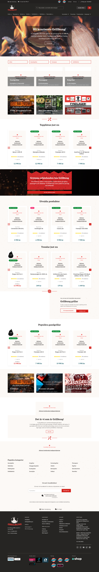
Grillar (10, 14)
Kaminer (22, 14)
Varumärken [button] (65, 14)
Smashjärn (32, 476)
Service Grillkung (46, 528)
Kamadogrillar (40, 62)
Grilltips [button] (70, 1)
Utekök (28, 14)
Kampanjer (49, 43)
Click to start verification (51, 500)
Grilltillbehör (35, 14)
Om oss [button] (75, 1)
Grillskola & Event (63, 530)
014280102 (89, 1)
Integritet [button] (61, 534)
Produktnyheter (80, 14)
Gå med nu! (67, 495)
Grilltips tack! (82, 313)
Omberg (44, 533)
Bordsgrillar (54, 473)
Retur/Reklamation (63, 536)
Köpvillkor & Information (48, 526)
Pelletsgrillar (11, 473)
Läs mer (49, 436)
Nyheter (61, 526)
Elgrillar (74, 470)
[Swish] (17, 563)
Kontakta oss (45, 524)
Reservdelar (50, 14)
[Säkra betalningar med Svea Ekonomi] (11, 563)
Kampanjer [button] (88, 14)
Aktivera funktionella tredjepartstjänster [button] (17, 143)
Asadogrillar (32, 473)
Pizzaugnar (16, 14)
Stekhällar (42, 14)
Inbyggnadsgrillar (34, 470)
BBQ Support (45, 537)
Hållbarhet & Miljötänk (64, 528)
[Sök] (49, 7)
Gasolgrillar (11, 467)
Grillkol (52, 476)
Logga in (61, 524)
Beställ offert (81, 7)
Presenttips (73, 14)
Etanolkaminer (76, 473)
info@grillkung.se (29, 526)
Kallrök (61, 532)
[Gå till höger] (93, 148)
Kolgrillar (31, 467)
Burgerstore (44, 535)
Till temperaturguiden (68, 313)
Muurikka (74, 476)
